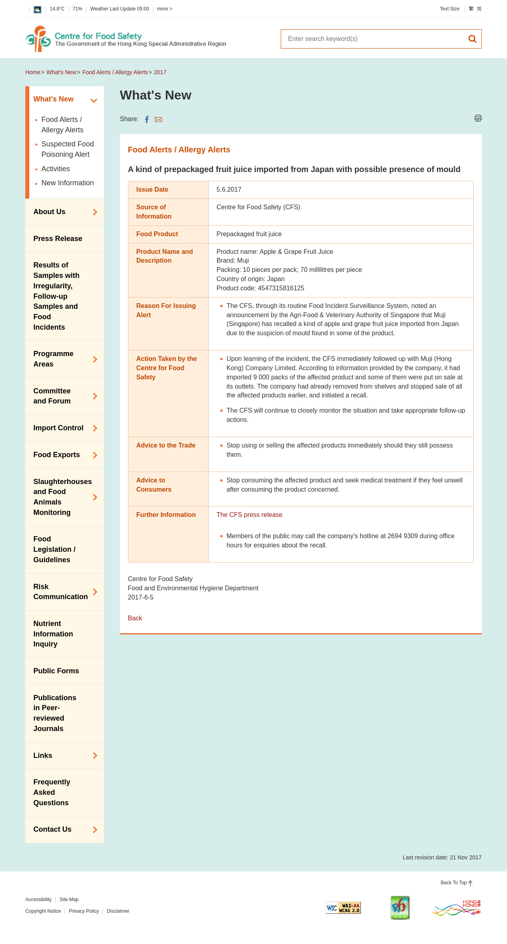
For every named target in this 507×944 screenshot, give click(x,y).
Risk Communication (62, 592)
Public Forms (56, 671)
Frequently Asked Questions (51, 792)
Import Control (62, 428)
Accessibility (38, 899)
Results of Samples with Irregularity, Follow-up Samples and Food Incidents (56, 296)
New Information (67, 183)
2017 (160, 72)
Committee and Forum (62, 396)
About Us (62, 212)
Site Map (69, 899)
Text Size (450, 9)
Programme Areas (62, 359)
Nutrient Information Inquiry (53, 634)
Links (62, 756)
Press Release (57, 239)
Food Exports (62, 455)
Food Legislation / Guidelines (54, 549)
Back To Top (454, 882)
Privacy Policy (84, 911)
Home (32, 72)
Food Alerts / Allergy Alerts (115, 72)
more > (164, 9)
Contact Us (62, 830)
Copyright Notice (43, 911)
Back (135, 618)
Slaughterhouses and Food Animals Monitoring (62, 497)
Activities (55, 169)
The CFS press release (250, 514)
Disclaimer (118, 911)
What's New (61, 72)
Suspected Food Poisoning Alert (67, 149)
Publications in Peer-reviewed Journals (54, 713)
